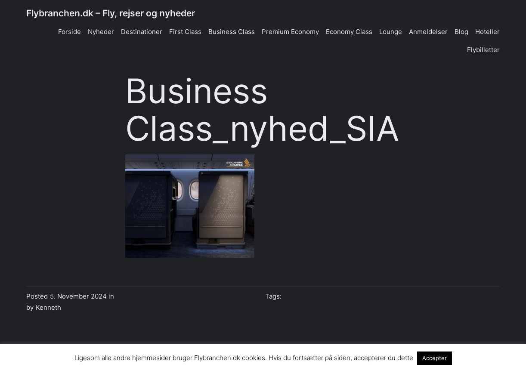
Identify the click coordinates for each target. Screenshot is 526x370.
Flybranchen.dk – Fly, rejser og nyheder (110, 13)
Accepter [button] (434, 358)
